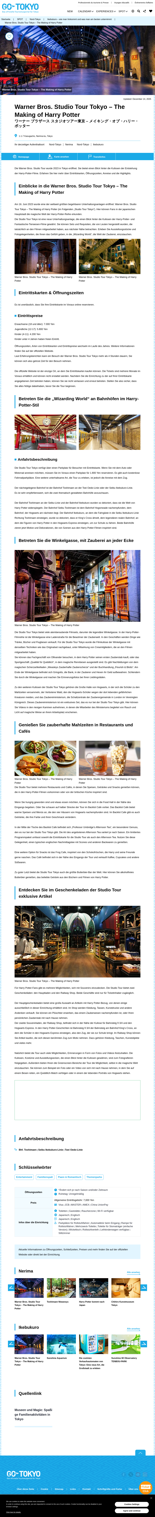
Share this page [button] (144, 11)
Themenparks (94, 1177)
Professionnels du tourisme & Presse (93, 3)
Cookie (44, 1489)
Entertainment (24, 1177)
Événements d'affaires (144, 3)
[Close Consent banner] (151, 1498)
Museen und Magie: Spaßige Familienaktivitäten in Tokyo (33, 1414)
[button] (85, 12)
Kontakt (86, 1489)
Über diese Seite (25, 1489)
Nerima (69, 144)
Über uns (133, 1489)
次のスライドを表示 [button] (143, 1287)
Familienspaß (45, 1177)
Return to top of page (140, 1453)
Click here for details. (13, 1512)
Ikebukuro (98, 144)
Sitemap (59, 1489)
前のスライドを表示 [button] (11, 1287)
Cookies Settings (131, 1504)
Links (73, 1489)
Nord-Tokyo (55, 144)
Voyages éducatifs (121, 3)
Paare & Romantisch (69, 1177)
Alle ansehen (133, 1272)
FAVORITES (150, 11)
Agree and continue (132, 1511)
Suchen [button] (138, 11)
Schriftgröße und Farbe (109, 1489)
